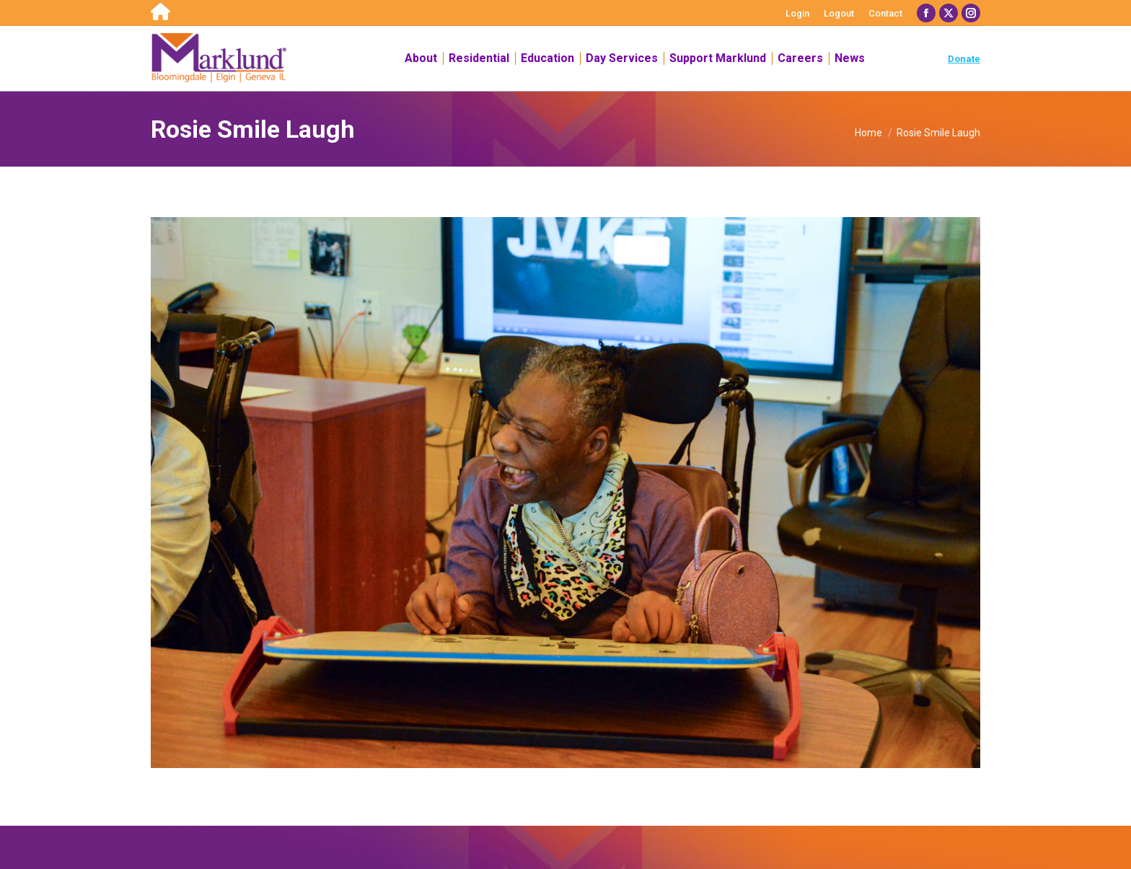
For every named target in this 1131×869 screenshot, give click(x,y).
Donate (964, 58)
